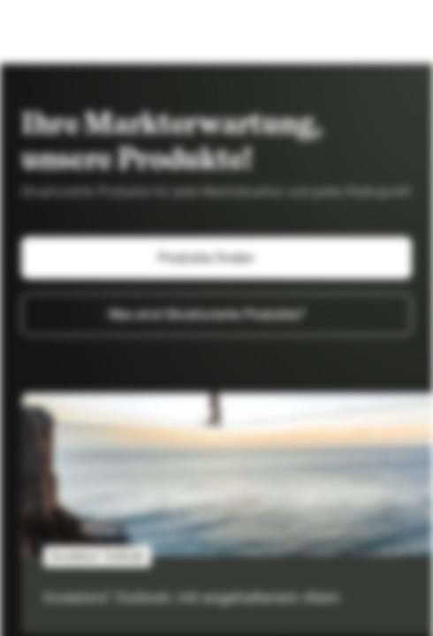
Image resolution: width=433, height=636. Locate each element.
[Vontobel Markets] (69, 32)
